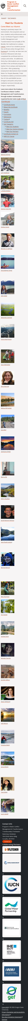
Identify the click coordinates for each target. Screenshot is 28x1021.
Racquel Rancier (5, 567)
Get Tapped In (12, 18)
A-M (18, 99)
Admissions (7, 117)
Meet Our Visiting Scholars (14, 129)
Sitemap (4, 1019)
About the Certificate (10, 107)
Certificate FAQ (9, 122)
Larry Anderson (5, 173)
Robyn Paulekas (5, 499)
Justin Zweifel (4, 814)
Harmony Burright (6, 209)
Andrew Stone (5, 636)
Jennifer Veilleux (5, 680)
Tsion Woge (4, 792)
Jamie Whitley (4, 767)
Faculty (6, 112)
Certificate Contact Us (11, 134)
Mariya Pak (4, 477)
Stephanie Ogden (6, 451)
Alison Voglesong (5, 701)
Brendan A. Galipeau (6, 248)
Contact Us (7, 841)
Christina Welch (5, 745)
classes (3, 46)
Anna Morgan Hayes (6, 270)
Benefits (6, 109)
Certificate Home (9, 105)
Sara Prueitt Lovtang (6, 542)
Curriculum (7, 114)
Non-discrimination (12, 1017)
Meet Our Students (12, 126)
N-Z (24, 99)
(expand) (3, 18)
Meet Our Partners (12, 131)
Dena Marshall (5, 386)
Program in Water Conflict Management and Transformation (13, 6)
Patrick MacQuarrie (6, 339)
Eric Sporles (4, 615)
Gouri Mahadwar (5, 365)
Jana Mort (3, 430)
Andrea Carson (5, 227)
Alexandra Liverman (6, 317)
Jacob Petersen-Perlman (7, 520)
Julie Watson (4, 723)
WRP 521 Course (9, 136)
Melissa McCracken (6, 408)
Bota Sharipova (5, 596)
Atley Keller (4, 296)
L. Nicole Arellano (5, 191)
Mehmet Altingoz (5, 154)
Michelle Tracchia (6, 658)
